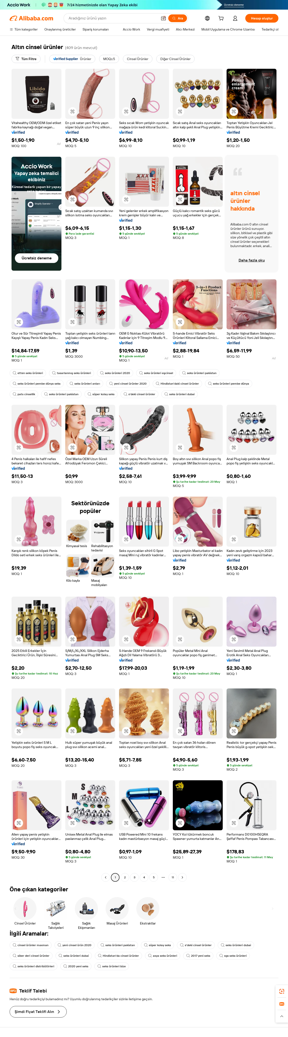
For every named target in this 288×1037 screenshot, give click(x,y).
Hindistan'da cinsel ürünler (118, 956)
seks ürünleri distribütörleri (33, 966)
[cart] (222, 19)
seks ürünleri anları (85, 384)
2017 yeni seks (198, 956)
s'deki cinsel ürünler (139, 394)
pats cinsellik (24, 394)
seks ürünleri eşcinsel (156, 373)
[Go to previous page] (105, 877)
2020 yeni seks (75, 966)
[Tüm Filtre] (26, 59)
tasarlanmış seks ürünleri (71, 373)
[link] (282, 991)
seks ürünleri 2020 (115, 373)
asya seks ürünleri (162, 956)
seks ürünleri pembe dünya (228, 384)
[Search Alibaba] (113, 18)
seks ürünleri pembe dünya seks (36, 384)
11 (173, 877)
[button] (163, 18)
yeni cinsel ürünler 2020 (128, 384)
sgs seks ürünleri (233, 956)
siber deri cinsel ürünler (31, 956)
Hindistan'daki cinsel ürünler (177, 384)
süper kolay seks (101, 394)
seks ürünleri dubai (179, 394)
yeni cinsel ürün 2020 (74, 945)
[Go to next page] (182, 877)
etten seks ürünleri (28, 373)
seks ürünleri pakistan (199, 373)
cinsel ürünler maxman (30, 945)
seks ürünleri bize (111, 966)
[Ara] (177, 18)
